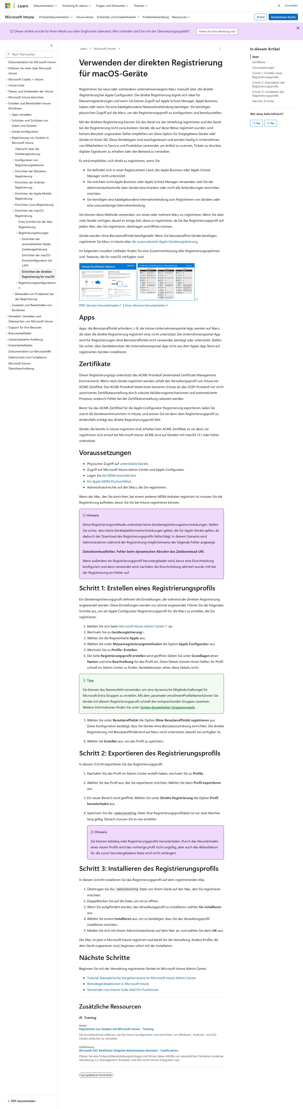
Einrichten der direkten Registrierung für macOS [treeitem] (38, 274)
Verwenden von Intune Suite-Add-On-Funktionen (123, 989)
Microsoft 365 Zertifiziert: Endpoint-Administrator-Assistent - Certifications (128, 1050)
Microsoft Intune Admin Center (141, 626)
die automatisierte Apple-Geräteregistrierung (164, 241)
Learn (83, 49)
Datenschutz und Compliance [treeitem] (27, 357)
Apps (255, 57)
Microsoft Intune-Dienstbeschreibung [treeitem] (21, 366)
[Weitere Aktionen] (220, 48)
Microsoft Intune (105, 49)
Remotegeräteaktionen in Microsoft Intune (118, 983)
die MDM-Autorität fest (119, 475)
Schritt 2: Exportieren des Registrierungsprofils (268, 84)
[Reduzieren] (51, 45)
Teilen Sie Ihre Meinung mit (217, 31)
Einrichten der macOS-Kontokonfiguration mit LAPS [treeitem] (37, 260)
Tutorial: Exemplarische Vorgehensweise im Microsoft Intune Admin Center (141, 978)
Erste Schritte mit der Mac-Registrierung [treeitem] (36, 224)
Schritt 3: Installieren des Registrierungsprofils (268, 93)
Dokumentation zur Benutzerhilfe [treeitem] (29, 351)
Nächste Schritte (263, 101)
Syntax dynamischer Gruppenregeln (167, 707)
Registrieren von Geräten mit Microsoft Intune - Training (116, 1029)
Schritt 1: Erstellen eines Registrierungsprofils (267, 75)
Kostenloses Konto (283, 17)
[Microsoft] (8, 5)
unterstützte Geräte (134, 463)
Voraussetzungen (263, 67)
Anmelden (291, 5)
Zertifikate (258, 62)
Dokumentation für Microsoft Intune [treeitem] (32, 62)
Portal (261, 17)
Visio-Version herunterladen (145, 305)
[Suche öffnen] (279, 5)
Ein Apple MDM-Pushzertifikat (109, 481)
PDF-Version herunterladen (99, 305)
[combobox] (29, 54)
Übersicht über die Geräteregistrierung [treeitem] (27, 151)
